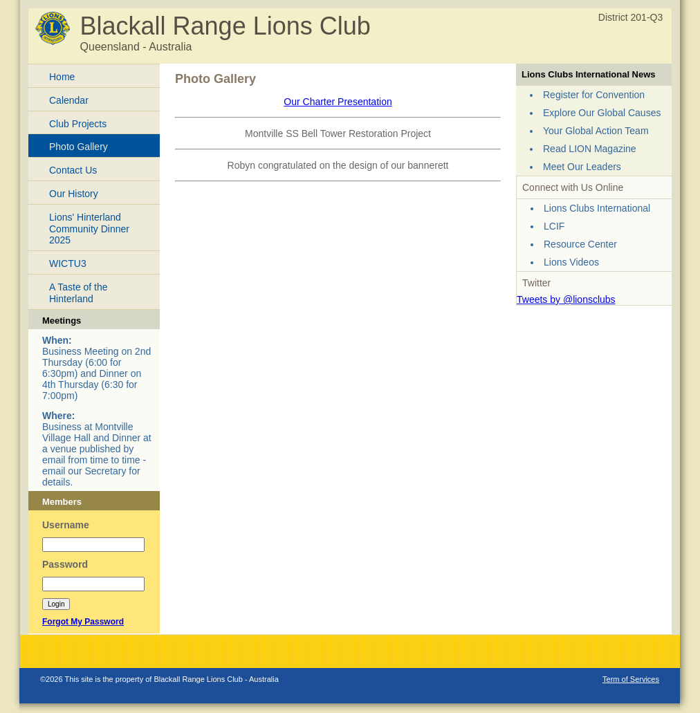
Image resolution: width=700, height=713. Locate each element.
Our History (73, 193)
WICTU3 (67, 263)
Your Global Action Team (596, 130)
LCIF (554, 226)
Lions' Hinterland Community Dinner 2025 (89, 229)
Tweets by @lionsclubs (566, 299)
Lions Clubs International (597, 208)
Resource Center (580, 244)
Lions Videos (571, 262)
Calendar (69, 100)
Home (62, 76)
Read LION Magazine (589, 148)
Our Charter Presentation (338, 101)
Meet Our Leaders (582, 166)
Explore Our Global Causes (602, 112)
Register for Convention (594, 94)
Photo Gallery (78, 146)
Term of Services (630, 679)
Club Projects (78, 123)
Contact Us (73, 170)
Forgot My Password (83, 622)
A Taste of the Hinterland (78, 292)
